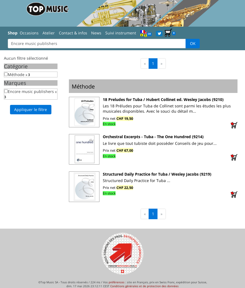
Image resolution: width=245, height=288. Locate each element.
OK (193, 43)
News (96, 33)
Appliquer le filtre (30, 109)
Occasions (29, 33)
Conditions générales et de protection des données (144, 286)
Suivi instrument (120, 33)
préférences (116, 282)
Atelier (48, 33)
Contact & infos (73, 33)
